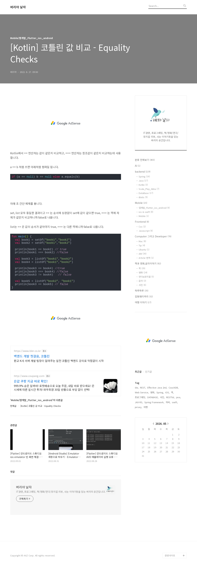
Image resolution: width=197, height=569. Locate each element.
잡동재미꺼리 (144, 296)
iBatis (143, 197)
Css (142, 226)
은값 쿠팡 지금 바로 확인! (31, 381)
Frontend (142, 221)
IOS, (167, 392)
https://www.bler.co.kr (27, 350)
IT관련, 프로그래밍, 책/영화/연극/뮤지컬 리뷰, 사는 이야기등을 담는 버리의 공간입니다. (61, 491)
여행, (146, 407)
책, (172, 392)
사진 (142, 285)
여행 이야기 (143, 302)
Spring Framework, (154, 402)
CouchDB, (174, 387)
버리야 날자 (18, 7)
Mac (142, 241)
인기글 (148, 371)
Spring (144, 176)
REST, (143, 387)
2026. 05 (160, 423)
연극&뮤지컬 (146, 276)
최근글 (138, 371)
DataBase (146, 193)
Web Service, (142, 392)
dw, (137, 387)
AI (137, 165)
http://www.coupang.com (29, 375)
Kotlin (143, 184)
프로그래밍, (140, 397)
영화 (143, 272)
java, (178, 397)
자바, (168, 402)
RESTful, (170, 397)
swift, (175, 402)
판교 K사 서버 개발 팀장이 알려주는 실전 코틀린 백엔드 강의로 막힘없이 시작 (59, 361)
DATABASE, (153, 397)
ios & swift (146, 212)
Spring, (160, 392)
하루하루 (141, 290)
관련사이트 (170, 555)
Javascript (146, 230)
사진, (162, 397)
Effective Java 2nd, (157, 387)
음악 (142, 280)
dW (142, 253)
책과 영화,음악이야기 (148, 263)
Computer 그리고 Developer (153, 236)
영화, (152, 392)
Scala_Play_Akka (149, 189)
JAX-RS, (139, 402)
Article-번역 (146, 257)
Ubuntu (144, 249)
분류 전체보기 (145, 160)
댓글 (12, 471)
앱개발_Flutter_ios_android (154, 207)
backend (142, 171)
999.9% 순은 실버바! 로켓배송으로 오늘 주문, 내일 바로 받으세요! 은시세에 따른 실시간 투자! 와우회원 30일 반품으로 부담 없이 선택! (54, 387)
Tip (142, 245)
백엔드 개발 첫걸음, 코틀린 (32, 356)
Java (143, 180)
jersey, (138, 407)
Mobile (141, 203)
